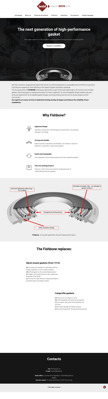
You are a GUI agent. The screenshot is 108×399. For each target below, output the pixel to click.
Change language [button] (87, 15)
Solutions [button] (54, 15)
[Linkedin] (104, 388)
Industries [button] (64, 15)
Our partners (75, 15)
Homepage (18, 15)
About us (28, 15)
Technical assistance (41, 15)
